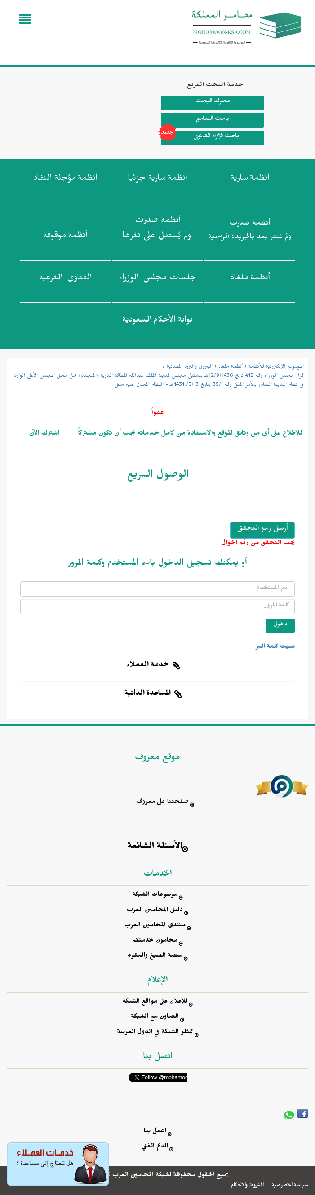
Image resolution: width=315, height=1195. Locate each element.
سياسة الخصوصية (290, 1186)
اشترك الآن (44, 434)
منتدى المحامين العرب (155, 926)
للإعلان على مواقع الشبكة (154, 1002)
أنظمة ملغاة (230, 367)
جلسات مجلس (157, 279)
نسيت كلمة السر (275, 647)
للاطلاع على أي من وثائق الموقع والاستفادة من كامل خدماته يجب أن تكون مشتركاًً (189, 434)
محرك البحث (212, 102)
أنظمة (250, 180)
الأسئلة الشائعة (155, 847)
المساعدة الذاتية (147, 694)
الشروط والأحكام (247, 1186)
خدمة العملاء (148, 665)
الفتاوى (65, 279)
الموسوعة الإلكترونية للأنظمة (276, 367)
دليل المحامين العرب (155, 911)
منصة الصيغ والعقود (155, 956)
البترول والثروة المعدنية (190, 367)
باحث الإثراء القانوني (200, 138)
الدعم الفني (155, 1147)
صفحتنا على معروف (162, 803)
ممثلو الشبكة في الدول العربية (155, 1033)
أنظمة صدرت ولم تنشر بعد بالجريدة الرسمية (249, 231)
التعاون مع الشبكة (155, 1017)
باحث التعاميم (212, 119)
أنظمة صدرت (156, 230)
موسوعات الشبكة (154, 895)
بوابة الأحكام (157, 321)
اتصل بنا (155, 1132)
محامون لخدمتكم (154, 941)
